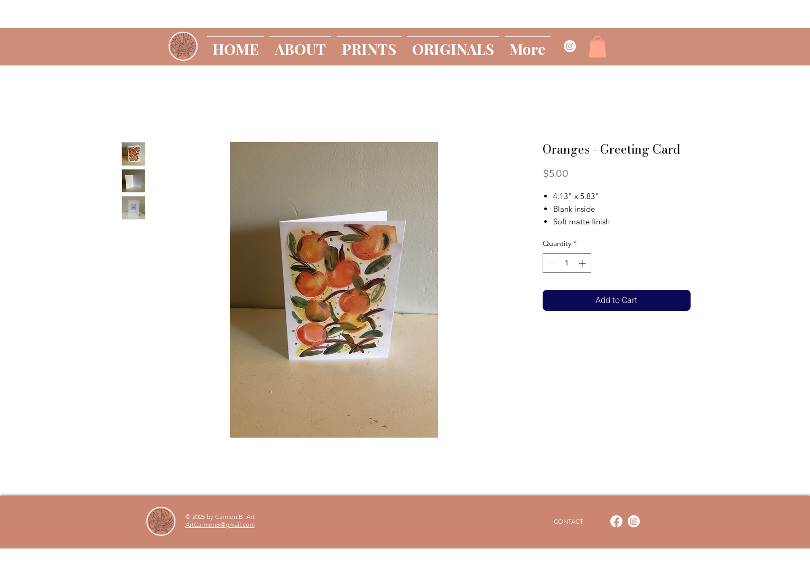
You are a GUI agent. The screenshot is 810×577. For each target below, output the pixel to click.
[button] (598, 47)
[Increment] (583, 263)
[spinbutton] (566, 263)
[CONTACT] (568, 521)
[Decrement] (550, 263)
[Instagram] (634, 521)
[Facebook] (616, 521)
